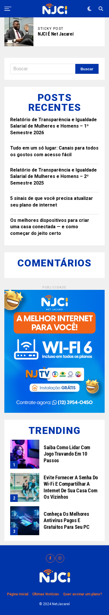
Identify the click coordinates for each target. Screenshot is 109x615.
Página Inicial (17, 594)
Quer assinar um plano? (82, 594)
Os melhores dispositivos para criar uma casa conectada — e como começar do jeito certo (49, 227)
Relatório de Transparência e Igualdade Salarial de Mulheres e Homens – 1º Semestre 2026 (53, 126)
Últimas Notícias (45, 594)
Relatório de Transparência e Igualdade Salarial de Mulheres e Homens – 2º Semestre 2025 (53, 176)
